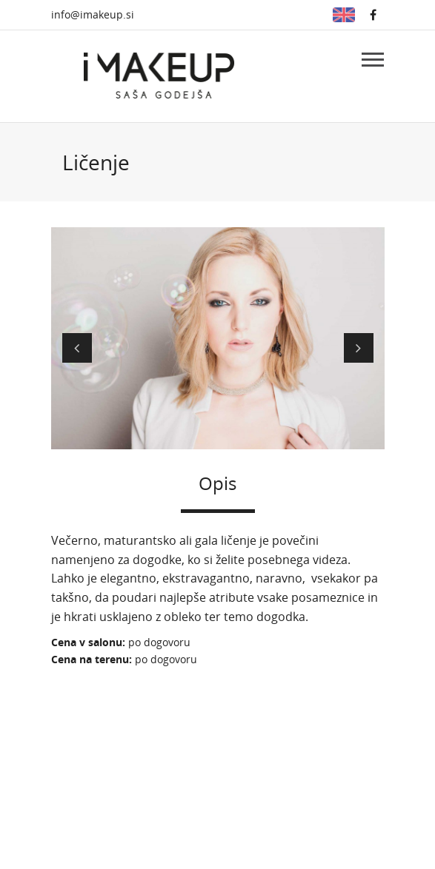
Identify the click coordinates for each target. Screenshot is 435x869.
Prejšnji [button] (77, 348)
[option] (218, 336)
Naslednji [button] (358, 348)
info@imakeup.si (92, 14)
